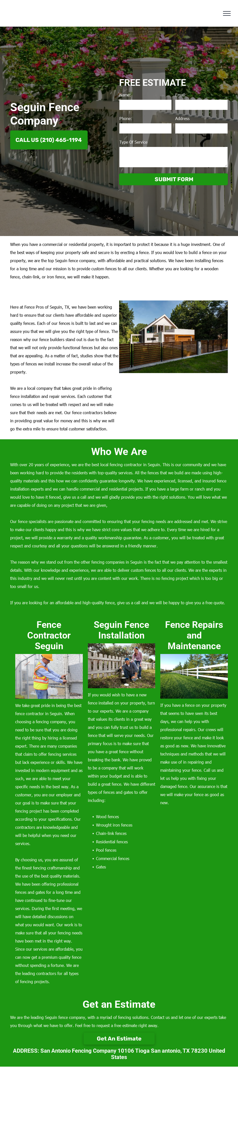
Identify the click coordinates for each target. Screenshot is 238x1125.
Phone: (125, 118)
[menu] (226, 13)
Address (182, 118)
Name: (125, 94)
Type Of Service (133, 142)
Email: (180, 94)
